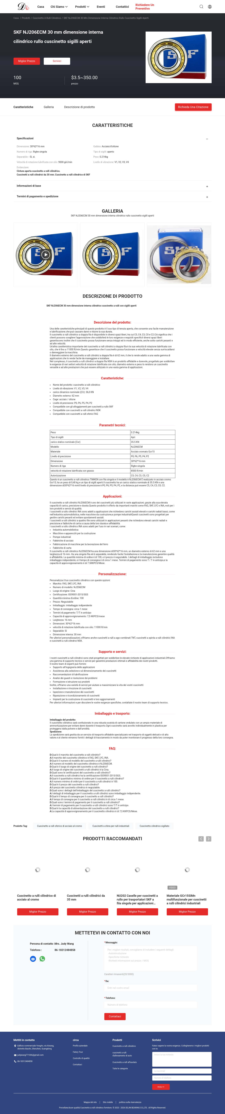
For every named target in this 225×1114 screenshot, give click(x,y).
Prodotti (26, 18)
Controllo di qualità (81, 1058)
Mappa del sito (90, 1102)
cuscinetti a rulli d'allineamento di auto (122, 1054)
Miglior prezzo (26, 61)
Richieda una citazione (193, 107)
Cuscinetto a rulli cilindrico (47, 18)
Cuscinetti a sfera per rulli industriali (110, 826)
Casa (16, 18)
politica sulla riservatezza (130, 1102)
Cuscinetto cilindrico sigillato (154, 826)
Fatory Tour (78, 1052)
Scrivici (57, 61)
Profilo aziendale (80, 1046)
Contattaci (115, 1016)
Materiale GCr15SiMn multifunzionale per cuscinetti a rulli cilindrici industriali (187, 899)
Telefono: (110, 998)
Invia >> (161, 1087)
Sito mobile (108, 1102)
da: (107, 981)
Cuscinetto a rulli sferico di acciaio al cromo (59, 826)
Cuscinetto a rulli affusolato (125, 1062)
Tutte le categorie (120, 1068)
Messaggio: (112, 942)
